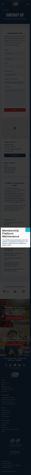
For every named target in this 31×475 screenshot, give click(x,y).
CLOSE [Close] (28, 229)
